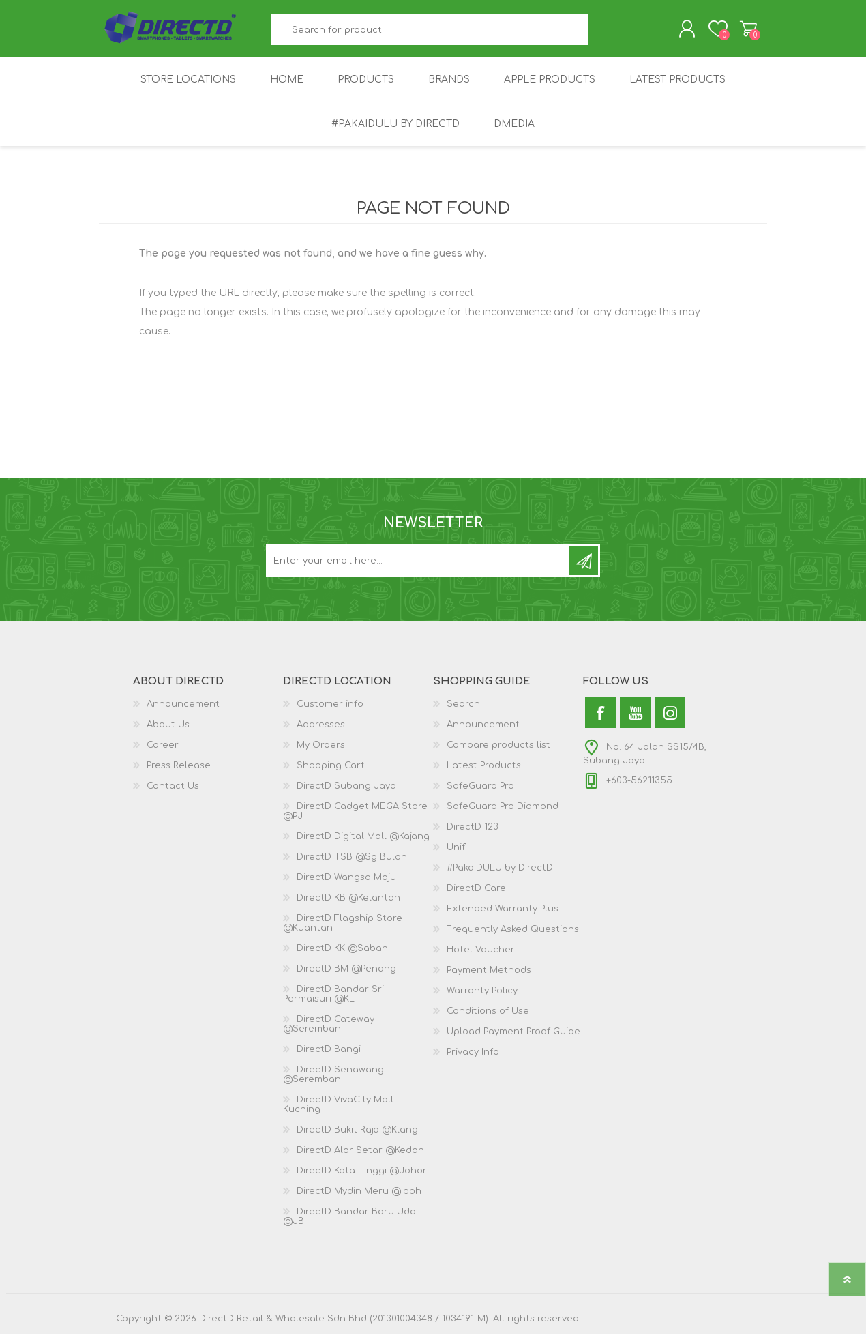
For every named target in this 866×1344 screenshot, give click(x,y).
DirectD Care (476, 898)
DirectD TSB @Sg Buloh (352, 866)
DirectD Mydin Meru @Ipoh (359, 1201)
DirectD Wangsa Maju (346, 887)
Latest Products (484, 775)
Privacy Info (473, 1061)
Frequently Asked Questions (513, 939)
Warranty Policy (482, 1000)
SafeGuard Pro (480, 795)
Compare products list (498, 754)
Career (163, 754)
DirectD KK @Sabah (342, 958)
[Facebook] (600, 722)
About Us (168, 734)
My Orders (321, 754)
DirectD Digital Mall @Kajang (363, 846)
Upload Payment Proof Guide (513, 1041)
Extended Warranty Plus (502, 918)
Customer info (330, 713)
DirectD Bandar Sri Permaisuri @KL (333, 1003)
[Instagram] (670, 722)
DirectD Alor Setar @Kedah (360, 1160)
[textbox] (429, 34)
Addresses (321, 734)
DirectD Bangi (329, 1059)
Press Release (179, 775)
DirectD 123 (472, 836)
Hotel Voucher (481, 959)
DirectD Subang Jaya (346, 795)
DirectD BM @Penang (346, 978)
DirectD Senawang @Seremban (333, 1084)
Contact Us (173, 795)
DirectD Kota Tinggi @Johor (362, 1180)
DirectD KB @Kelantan (348, 907)
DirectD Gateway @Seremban (328, 1033)
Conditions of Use (488, 1020)
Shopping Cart (734, 33)
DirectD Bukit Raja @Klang (357, 1139)
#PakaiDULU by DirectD (500, 877)
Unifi (457, 857)
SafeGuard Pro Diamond (502, 816)
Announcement (183, 713)
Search (603, 34)
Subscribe (583, 570)
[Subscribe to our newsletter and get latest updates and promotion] (418, 570)
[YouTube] (635, 722)
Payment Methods (489, 979)
